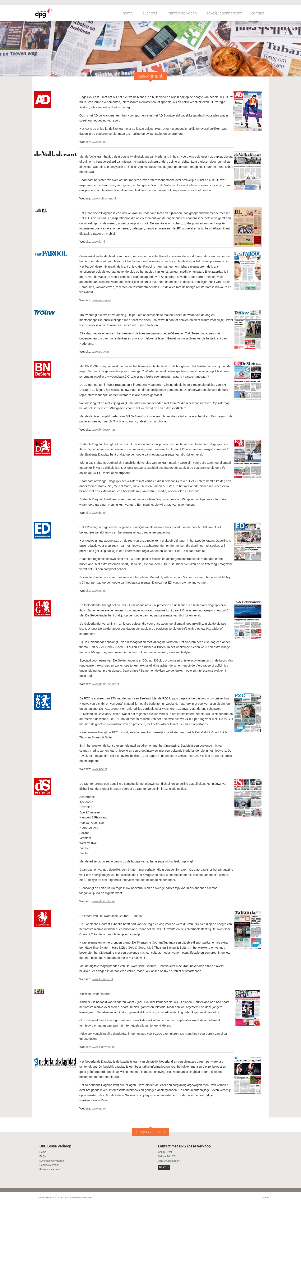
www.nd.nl (99, 1108)
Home (42, 1152)
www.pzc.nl (99, 769)
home (128, 13)
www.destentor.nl (103, 901)
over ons (149, 13)
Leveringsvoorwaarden (52, 1160)
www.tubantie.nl (102, 979)
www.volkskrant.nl (104, 198)
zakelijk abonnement (224, 13)
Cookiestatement (49, 1165)
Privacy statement (49, 1169)
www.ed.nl (99, 590)
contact (257, 13)
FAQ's (42, 1156)
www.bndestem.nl (104, 429)
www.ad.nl (99, 142)
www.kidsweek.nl (103, 1047)
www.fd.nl (98, 241)
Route (162, 1167)
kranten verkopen (182, 13)
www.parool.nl (101, 300)
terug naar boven (150, 1132)
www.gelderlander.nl (105, 684)
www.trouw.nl (101, 351)
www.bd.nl (99, 512)
